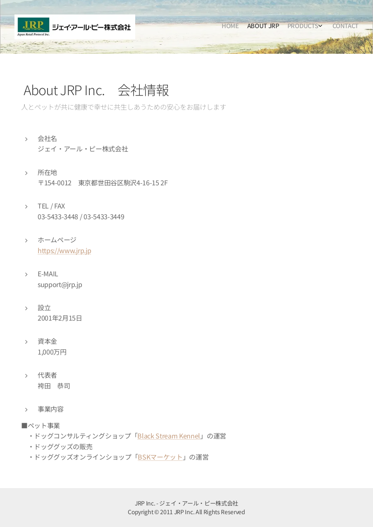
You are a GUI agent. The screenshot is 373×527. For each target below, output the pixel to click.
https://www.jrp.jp (64, 250)
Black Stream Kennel (168, 436)
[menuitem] (328, 27)
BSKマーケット (160, 457)
